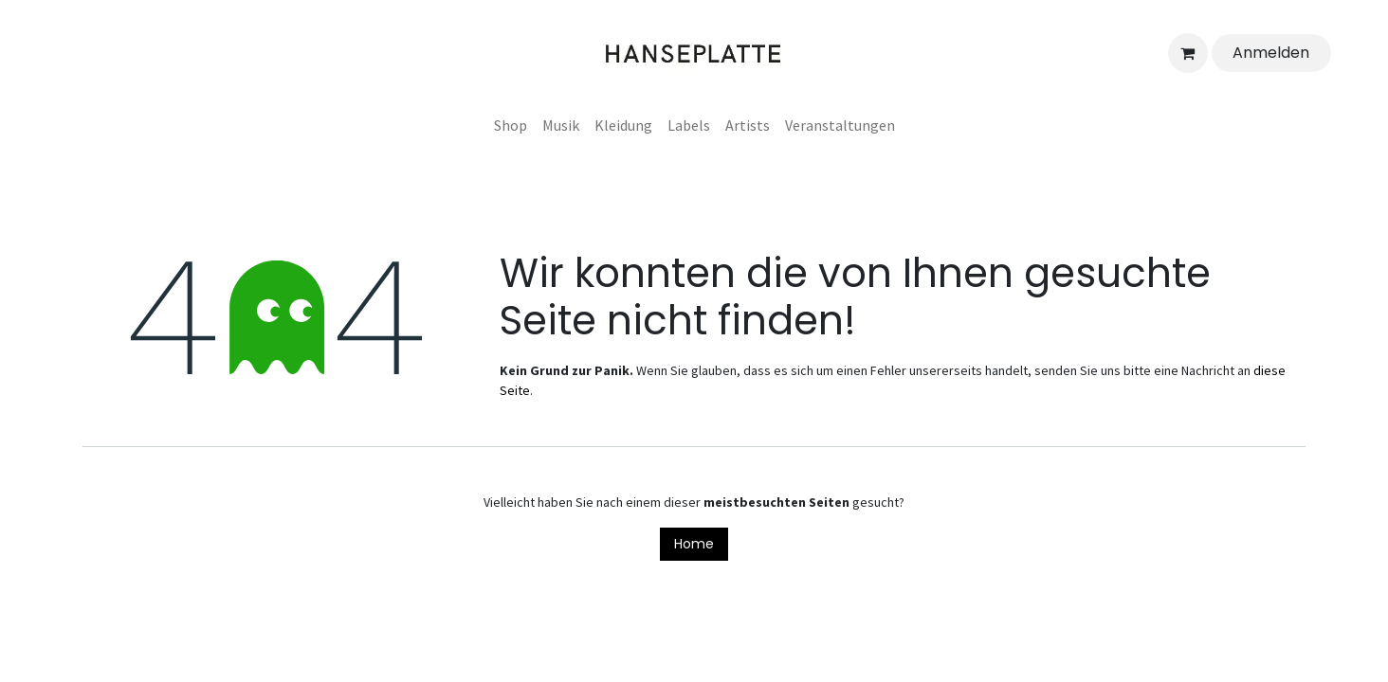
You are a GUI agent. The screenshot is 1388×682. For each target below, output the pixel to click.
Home (694, 543)
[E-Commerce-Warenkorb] (1188, 53)
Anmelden (1271, 52)
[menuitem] (510, 125)
